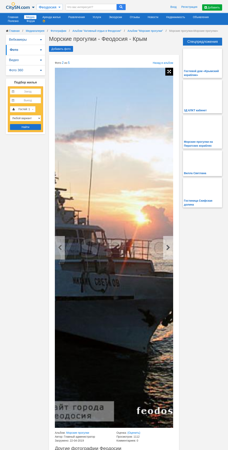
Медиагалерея (35, 30)
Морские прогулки (77, 432)
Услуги (97, 17)
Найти (25, 127)
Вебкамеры (18, 39)
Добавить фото (61, 48)
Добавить (212, 7)
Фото (14, 50)
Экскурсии (115, 17)
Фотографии (58, 30)
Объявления (201, 17)
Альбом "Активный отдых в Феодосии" (96, 30)
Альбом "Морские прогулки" (145, 30)
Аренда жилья (51, 17)
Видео (14, 60)
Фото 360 (16, 70)
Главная (13, 17)
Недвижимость (175, 17)
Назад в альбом (163, 62)
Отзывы (135, 17)
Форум (30, 21)
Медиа (30, 17)
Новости (153, 17)
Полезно (13, 21)
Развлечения (76, 17)
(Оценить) (134, 432)
